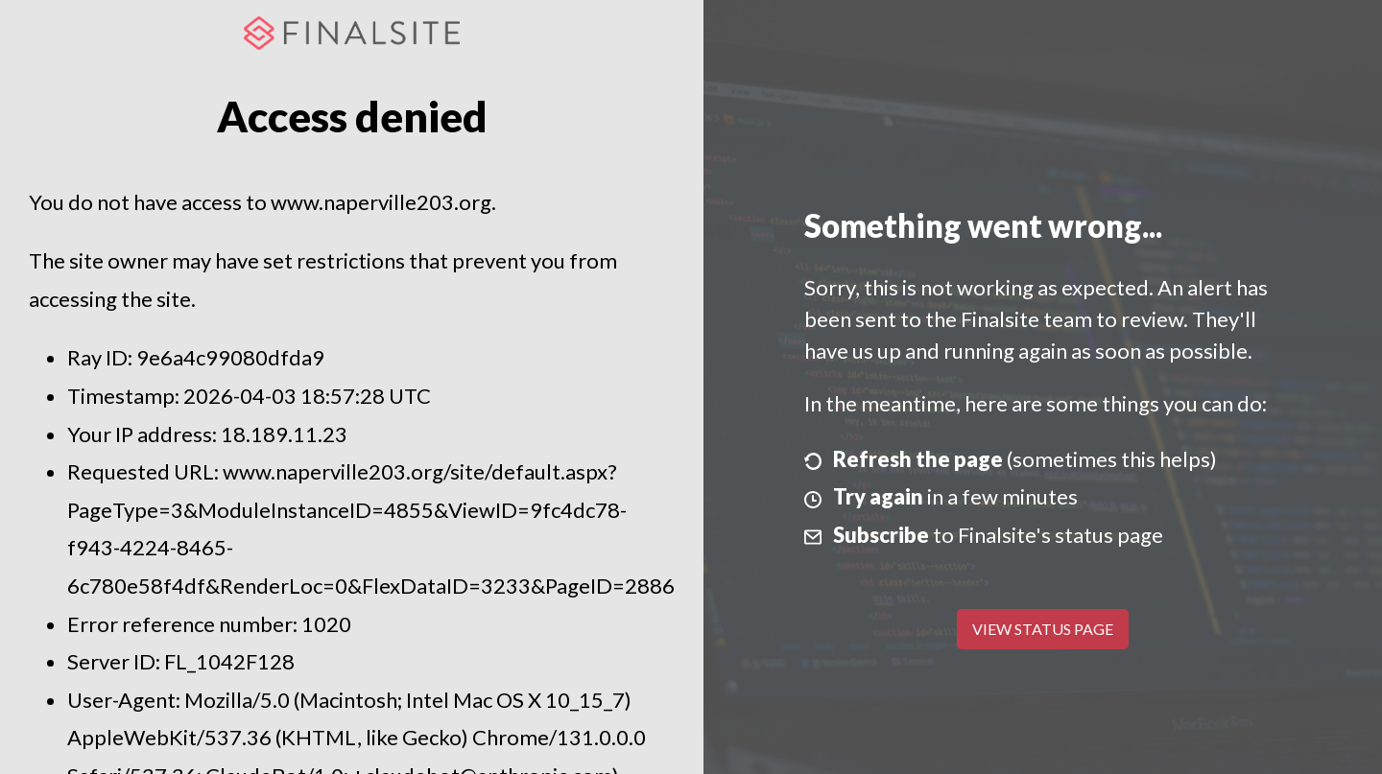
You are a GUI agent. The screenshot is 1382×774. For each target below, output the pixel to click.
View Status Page (1042, 629)
